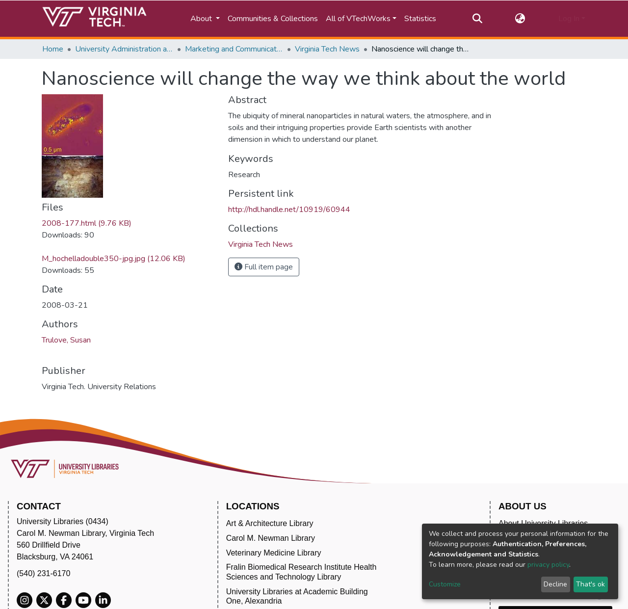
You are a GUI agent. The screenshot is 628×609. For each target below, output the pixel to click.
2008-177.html (86, 223)
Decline (555, 584)
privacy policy (548, 564)
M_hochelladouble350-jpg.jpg (113, 258)
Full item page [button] (264, 267)
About (202, 18)
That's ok (590, 584)
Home (52, 49)
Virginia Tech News (327, 49)
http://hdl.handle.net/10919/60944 (289, 209)
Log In (568, 18)
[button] (520, 19)
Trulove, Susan (66, 340)
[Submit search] (477, 19)
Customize (445, 584)
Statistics (420, 18)
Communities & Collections (273, 18)
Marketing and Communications (234, 49)
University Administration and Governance (124, 49)
